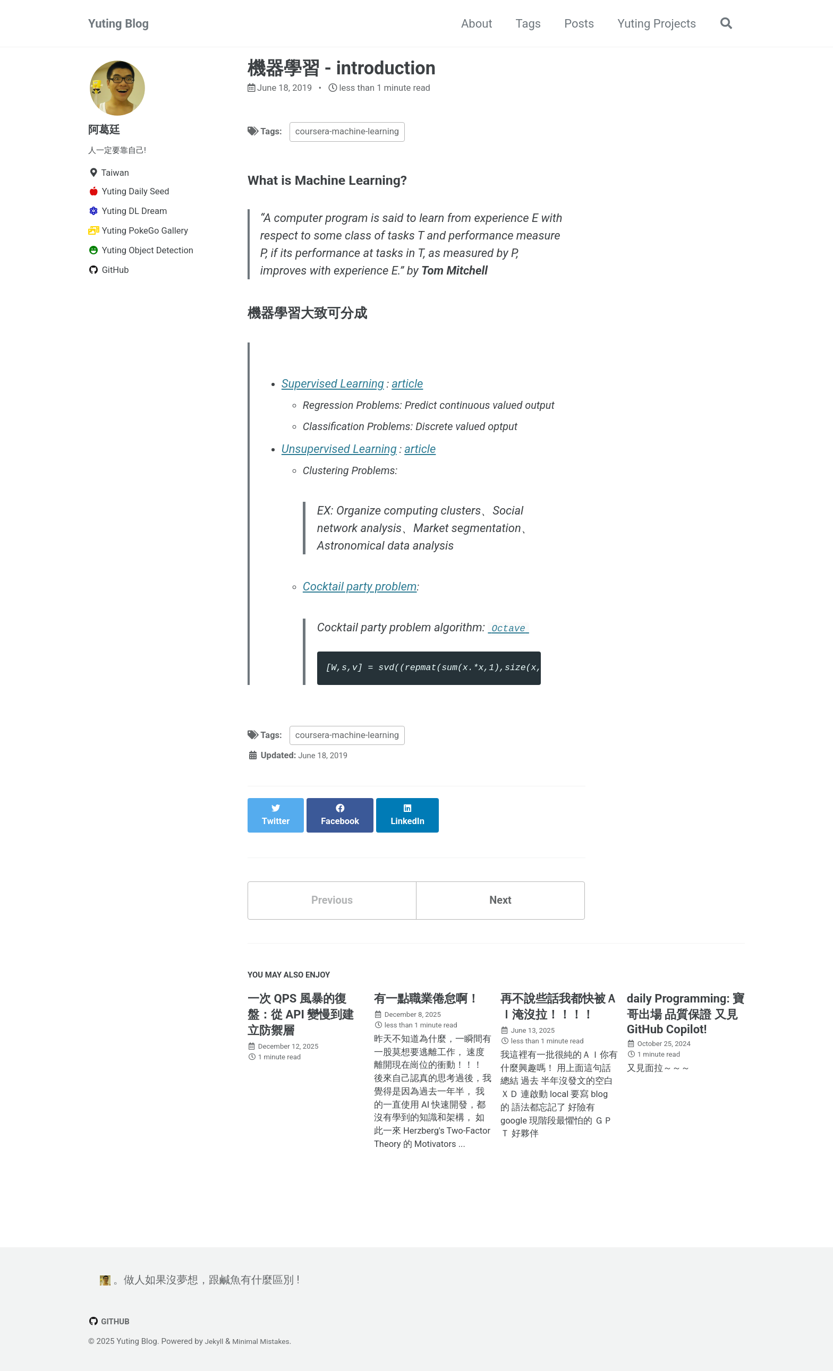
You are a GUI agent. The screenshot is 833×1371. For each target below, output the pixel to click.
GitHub (110, 1321)
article (410, 390)
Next (500, 921)
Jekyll (215, 1341)
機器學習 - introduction (342, 68)
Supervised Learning (334, 390)
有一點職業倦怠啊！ (426, 1025)
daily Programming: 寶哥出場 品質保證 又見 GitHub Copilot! (685, 1040)
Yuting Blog (118, 23)
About (472, 23)
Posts (575, 23)
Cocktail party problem (361, 617)
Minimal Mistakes (266, 1341)
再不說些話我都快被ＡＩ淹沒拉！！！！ (558, 1033)
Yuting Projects (652, 23)
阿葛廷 (105, 129)
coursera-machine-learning (347, 133)
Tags (524, 23)
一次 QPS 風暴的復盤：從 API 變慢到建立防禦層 (301, 1041)
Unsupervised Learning (340, 477)
